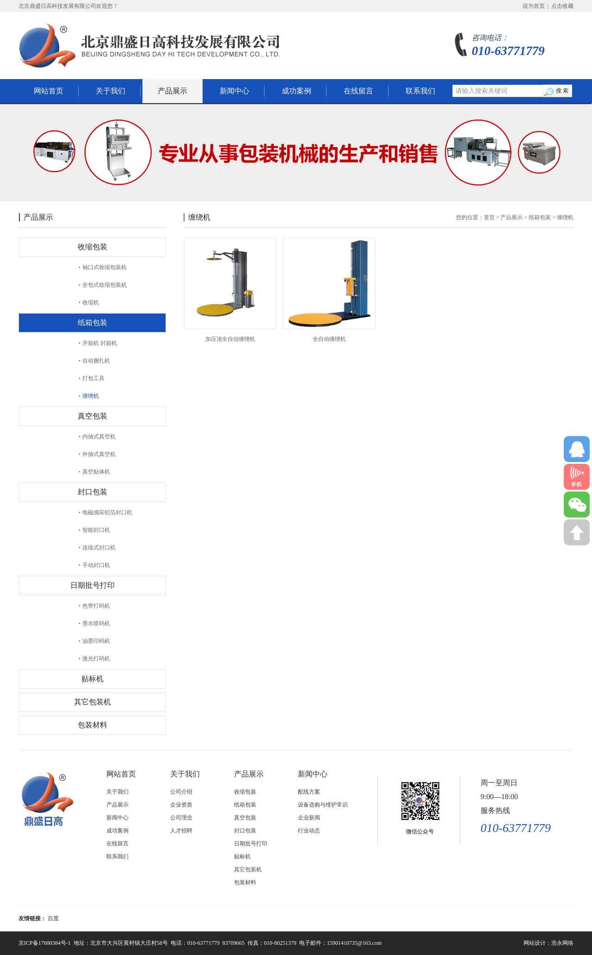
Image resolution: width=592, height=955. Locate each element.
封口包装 (92, 492)
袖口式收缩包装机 (104, 267)
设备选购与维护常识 (323, 804)
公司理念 (181, 817)
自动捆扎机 (96, 360)
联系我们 (420, 91)
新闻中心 (234, 91)
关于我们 (110, 91)
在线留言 (358, 91)
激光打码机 (96, 658)
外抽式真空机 (99, 454)
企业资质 (181, 804)
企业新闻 (309, 817)
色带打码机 (96, 606)
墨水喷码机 (96, 623)
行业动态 (309, 830)
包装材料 (92, 725)
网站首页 (48, 91)
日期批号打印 (92, 585)
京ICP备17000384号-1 (44, 943)
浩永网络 (562, 943)
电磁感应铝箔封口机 (107, 512)
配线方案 (309, 792)
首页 (489, 217)
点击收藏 (562, 6)
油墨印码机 (96, 641)
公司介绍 (181, 792)
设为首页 (534, 6)
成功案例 (296, 91)
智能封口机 (96, 530)
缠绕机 (90, 396)
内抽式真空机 (99, 436)
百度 (53, 918)
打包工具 (93, 378)
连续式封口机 (99, 547)
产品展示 (172, 91)
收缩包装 (92, 247)
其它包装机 (92, 702)
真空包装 (92, 416)
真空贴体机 (96, 471)
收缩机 (90, 302)
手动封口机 (96, 565)
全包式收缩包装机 (104, 285)
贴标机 (92, 679)
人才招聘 (181, 830)
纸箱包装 (92, 323)
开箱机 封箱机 (99, 343)
